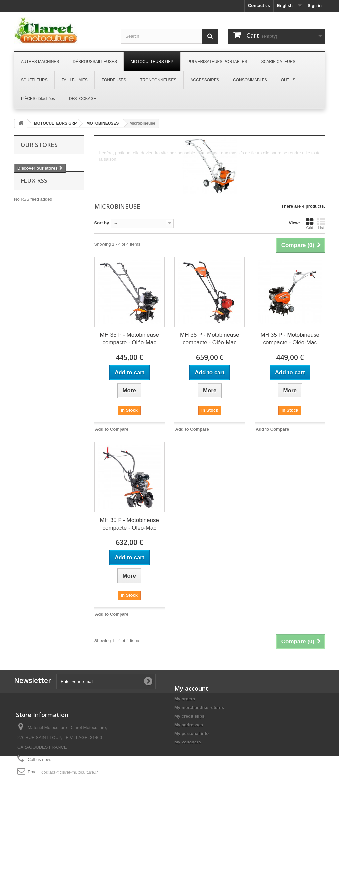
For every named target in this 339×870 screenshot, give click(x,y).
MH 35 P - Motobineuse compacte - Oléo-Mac (129, 339)
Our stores (39, 145)
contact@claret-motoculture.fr (69, 826)
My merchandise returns (199, 707)
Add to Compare (111, 429)
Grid (309, 224)
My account (191, 688)
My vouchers (187, 742)
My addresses (188, 724)
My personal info (191, 733)
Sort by (101, 222)
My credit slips (189, 716)
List (321, 224)
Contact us (259, 5)
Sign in (315, 5)
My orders (184, 698)
